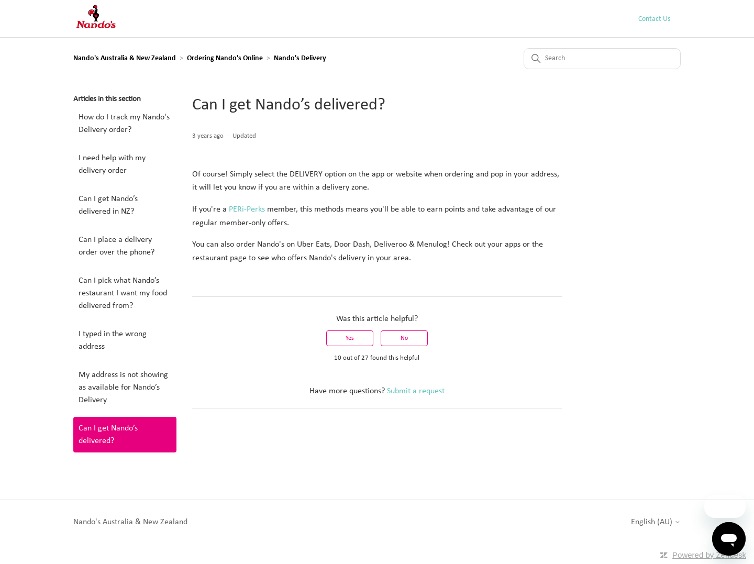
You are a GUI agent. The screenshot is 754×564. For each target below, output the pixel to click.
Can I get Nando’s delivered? (108, 434)
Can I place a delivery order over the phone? (116, 246)
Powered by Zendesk (709, 554)
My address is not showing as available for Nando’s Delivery (123, 387)
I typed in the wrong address (113, 340)
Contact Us (654, 19)
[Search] (602, 58)
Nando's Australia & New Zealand (124, 58)
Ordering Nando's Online (225, 58)
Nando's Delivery (300, 58)
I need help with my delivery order (112, 164)
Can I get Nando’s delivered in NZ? (108, 205)
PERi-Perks (247, 209)
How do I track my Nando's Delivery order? (124, 123)
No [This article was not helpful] (404, 338)
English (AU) (656, 522)
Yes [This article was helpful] (350, 338)
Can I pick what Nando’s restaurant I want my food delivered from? (123, 293)
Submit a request (416, 391)
